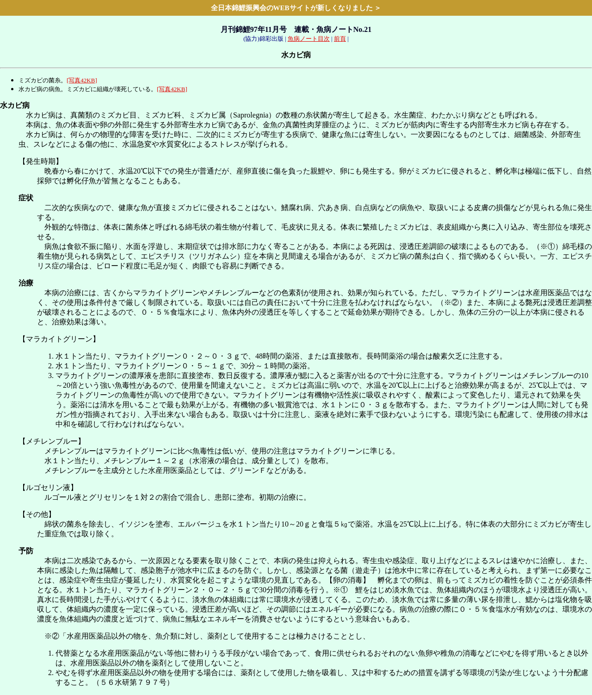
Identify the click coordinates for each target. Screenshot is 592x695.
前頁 (340, 38)
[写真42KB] (82, 80)
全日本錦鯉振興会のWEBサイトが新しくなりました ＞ (296, 8)
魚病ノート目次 (309, 38)
